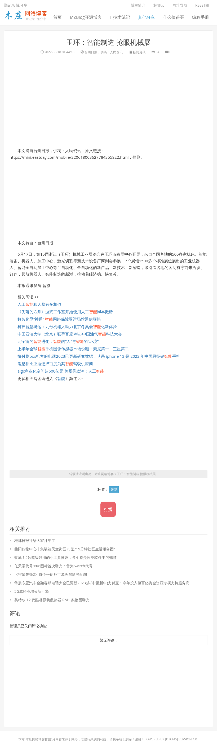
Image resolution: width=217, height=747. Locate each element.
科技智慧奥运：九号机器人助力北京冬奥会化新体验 (67, 326)
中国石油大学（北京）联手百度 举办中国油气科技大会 (69, 333)
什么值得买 (173, 17)
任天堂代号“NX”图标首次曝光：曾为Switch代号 (53, 565)
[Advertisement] (108, 103)
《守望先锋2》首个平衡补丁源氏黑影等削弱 (50, 574)
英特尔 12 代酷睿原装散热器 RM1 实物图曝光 (52, 599)
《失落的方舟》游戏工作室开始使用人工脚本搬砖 (65, 311)
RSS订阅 (202, 5)
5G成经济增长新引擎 (31, 591)
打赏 (108, 509)
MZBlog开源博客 (85, 17)
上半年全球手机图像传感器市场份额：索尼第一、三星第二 (73, 348)
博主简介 (138, 5)
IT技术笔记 (120, 17)
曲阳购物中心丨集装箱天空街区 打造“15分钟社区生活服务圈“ (64, 548)
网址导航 (179, 5)
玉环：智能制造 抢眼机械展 (108, 42)
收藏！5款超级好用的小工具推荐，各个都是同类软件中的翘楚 (65, 557)
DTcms (171, 739)
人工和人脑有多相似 (39, 304)
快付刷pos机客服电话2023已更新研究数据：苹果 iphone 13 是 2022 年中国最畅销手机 (98, 356)
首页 (57, 17)
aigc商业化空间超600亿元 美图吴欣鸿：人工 (60, 370)
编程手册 (200, 17)
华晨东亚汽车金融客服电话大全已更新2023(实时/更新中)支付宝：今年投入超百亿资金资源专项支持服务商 (101, 582)
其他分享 (146, 17)
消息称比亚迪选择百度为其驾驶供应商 (55, 363)
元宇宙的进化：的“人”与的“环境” (58, 341)
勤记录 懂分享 (15, 5)
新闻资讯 (139, 52)
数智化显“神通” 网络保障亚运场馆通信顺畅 (59, 318)
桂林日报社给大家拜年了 (34, 540)
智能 (61, 378)
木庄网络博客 (104, 474)
